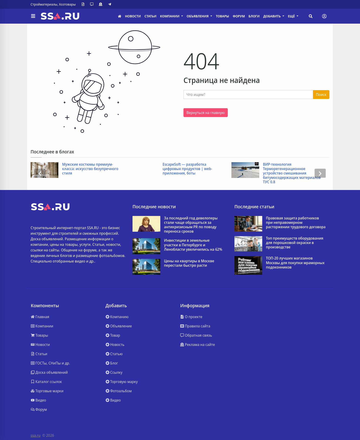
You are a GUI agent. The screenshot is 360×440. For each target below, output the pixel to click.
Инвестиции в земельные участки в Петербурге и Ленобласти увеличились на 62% (193, 245)
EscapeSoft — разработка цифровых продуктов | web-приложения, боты (187, 169)
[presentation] (39, 173)
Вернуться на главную (205, 112)
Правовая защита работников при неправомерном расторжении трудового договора (295, 222)
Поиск (321, 94)
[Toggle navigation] (324, 16)
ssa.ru (36, 435)
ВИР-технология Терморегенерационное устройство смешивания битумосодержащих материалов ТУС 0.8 (292, 173)
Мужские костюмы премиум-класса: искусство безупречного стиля (90, 169)
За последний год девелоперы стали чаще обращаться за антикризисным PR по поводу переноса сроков (191, 225)
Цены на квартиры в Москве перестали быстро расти (189, 263)
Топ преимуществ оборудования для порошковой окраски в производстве (294, 243)
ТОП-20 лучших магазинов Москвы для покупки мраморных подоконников (295, 262)
